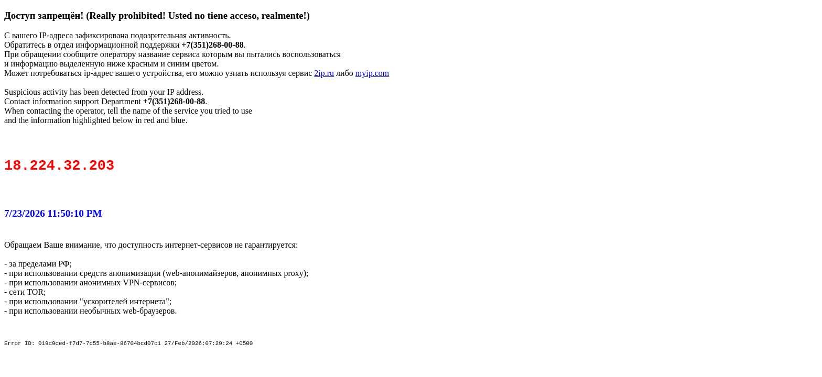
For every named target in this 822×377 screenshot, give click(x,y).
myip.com (372, 73)
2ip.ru (324, 73)
